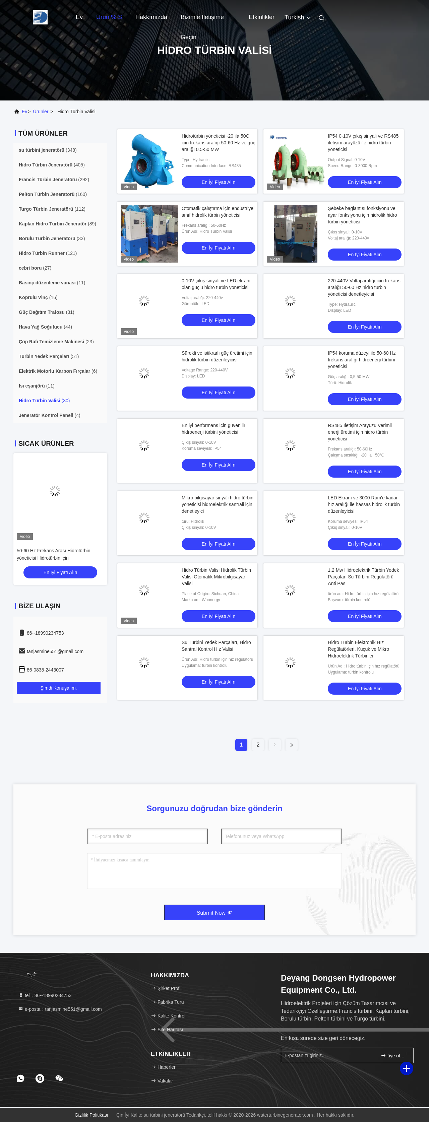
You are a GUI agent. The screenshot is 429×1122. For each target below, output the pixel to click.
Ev (79, 17)
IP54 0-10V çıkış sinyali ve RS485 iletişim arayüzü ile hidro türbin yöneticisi (363, 142)
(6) (58, 371)
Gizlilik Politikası (91, 1115)
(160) (53, 194)
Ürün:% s (109, 17)
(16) (38, 297)
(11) (52, 282)
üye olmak (394, 1055)
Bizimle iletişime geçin (202, 20)
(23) (56, 341)
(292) (54, 179)
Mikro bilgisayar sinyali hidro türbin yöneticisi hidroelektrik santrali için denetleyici (217, 504)
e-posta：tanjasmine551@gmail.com (60, 1009)
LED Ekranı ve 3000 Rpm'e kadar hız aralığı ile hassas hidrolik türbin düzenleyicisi (364, 504)
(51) (49, 356)
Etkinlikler (261, 17)
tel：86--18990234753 (44, 995)
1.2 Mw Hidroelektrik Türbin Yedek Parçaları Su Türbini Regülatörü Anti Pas (363, 576)
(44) (45, 327)
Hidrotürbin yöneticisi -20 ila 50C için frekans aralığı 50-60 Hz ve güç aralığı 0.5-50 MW (218, 142)
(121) (48, 253)
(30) (44, 400)
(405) (52, 164)
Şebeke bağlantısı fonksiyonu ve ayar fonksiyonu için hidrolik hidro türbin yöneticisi (362, 215)
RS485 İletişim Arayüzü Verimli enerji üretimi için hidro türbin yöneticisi (360, 432)
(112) (52, 209)
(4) (49, 415)
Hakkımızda (151, 17)
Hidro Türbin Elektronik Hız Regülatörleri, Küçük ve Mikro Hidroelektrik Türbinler (358, 649)
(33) (52, 238)
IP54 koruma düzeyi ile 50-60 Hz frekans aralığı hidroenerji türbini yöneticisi (361, 359)
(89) (57, 223)
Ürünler (41, 111)
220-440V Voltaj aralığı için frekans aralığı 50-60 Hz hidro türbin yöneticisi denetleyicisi (364, 287)
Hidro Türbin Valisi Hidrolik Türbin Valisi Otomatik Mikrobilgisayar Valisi (216, 576)
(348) (48, 150)
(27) (35, 268)
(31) (46, 312)
